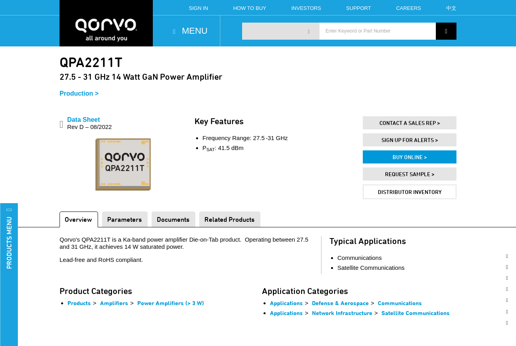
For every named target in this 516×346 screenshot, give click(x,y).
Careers (408, 8)
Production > (79, 93)
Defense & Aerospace (340, 303)
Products (79, 303)
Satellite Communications (415, 312)
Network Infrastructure (342, 312)
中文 (451, 8)
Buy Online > (410, 157)
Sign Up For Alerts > (409, 139)
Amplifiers (114, 303)
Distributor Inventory (410, 191)
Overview (78, 219)
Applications (286, 303)
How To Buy (249, 8)
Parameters (124, 219)
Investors (306, 8)
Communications (400, 303)
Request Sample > (410, 174)
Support (358, 8)
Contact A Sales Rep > (409, 122)
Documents (173, 219)
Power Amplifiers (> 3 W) (170, 303)
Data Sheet (89, 123)
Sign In (198, 8)
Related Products (229, 219)
